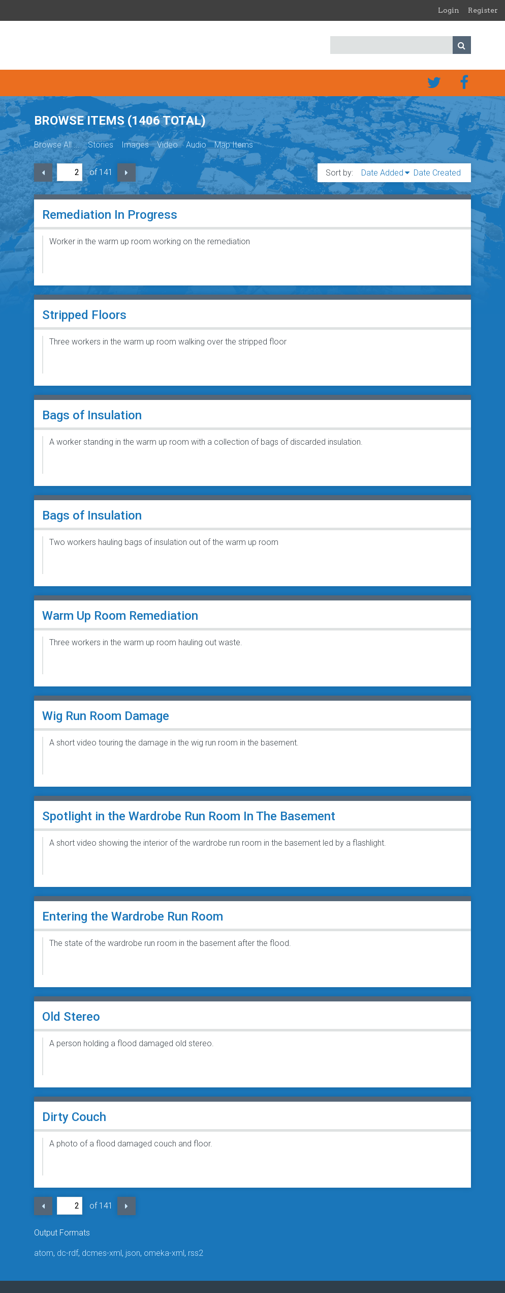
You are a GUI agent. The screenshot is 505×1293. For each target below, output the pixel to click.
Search (462, 45)
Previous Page (43, 172)
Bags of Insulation (92, 415)
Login (448, 10)
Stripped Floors (84, 315)
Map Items (233, 145)
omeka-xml (164, 1253)
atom (43, 1253)
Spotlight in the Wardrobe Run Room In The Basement (188, 816)
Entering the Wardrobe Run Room (132, 916)
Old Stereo (71, 1017)
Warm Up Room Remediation (120, 616)
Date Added (382, 173)
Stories (100, 145)
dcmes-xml (102, 1253)
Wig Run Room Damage (105, 716)
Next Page (126, 172)
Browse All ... (57, 145)
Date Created (437, 173)
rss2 (195, 1253)
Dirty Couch (74, 1117)
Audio (196, 145)
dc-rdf (67, 1253)
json (132, 1253)
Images (135, 145)
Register (483, 10)
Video (167, 145)
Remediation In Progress (109, 215)
